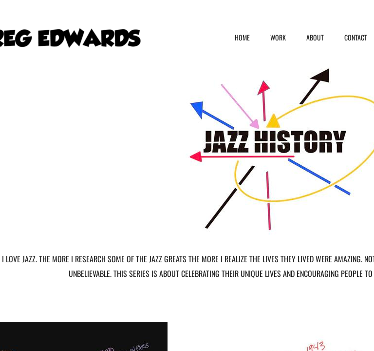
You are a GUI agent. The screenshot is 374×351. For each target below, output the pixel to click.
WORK (278, 37)
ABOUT (315, 37)
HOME (242, 37)
